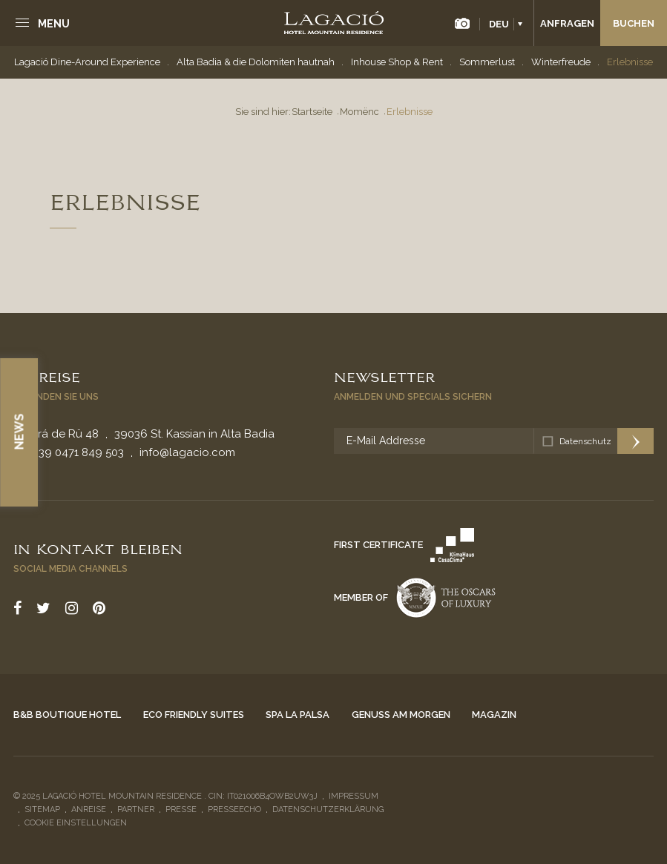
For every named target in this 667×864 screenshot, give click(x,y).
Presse (181, 809)
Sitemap (42, 809)
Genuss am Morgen (401, 714)
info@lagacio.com (187, 452)
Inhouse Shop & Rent (397, 61)
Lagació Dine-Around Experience (87, 61)
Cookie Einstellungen (75, 823)
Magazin (494, 714)
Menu (54, 24)
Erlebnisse (630, 61)
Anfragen (567, 23)
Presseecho (234, 809)
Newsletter (384, 376)
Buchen (633, 23)
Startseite (312, 111)
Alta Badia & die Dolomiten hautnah (256, 61)
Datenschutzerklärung (328, 809)
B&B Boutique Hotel (67, 714)
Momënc (359, 111)
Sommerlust (487, 61)
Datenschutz (585, 441)
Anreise (46, 376)
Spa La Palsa (297, 714)
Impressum (353, 796)
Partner (135, 809)
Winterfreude (561, 61)
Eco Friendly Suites (193, 714)
